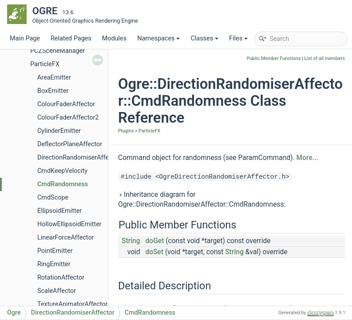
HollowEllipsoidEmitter (69, 224)
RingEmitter (54, 264)
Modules (114, 38)
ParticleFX (44, 64)
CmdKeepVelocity (62, 171)
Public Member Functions (274, 58)
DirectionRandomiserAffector (78, 157)
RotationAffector (60, 277)
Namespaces (158, 38)
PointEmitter (55, 251)
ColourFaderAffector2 (68, 117)
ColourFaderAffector (66, 104)
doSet (155, 252)
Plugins (126, 131)
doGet (155, 241)
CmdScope (52, 197)
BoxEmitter (52, 91)
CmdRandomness (62, 184)
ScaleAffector (56, 291)
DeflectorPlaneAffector (69, 144)
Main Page (25, 38)
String (131, 241)
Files (238, 38)
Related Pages (71, 38)
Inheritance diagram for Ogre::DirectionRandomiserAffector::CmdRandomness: (201, 199)
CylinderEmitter (59, 131)
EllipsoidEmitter (59, 211)
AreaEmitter (54, 77)
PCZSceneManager (57, 51)
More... (307, 158)
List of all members (324, 58)
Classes (204, 38)
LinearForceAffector (65, 237)
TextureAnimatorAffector (72, 304)
